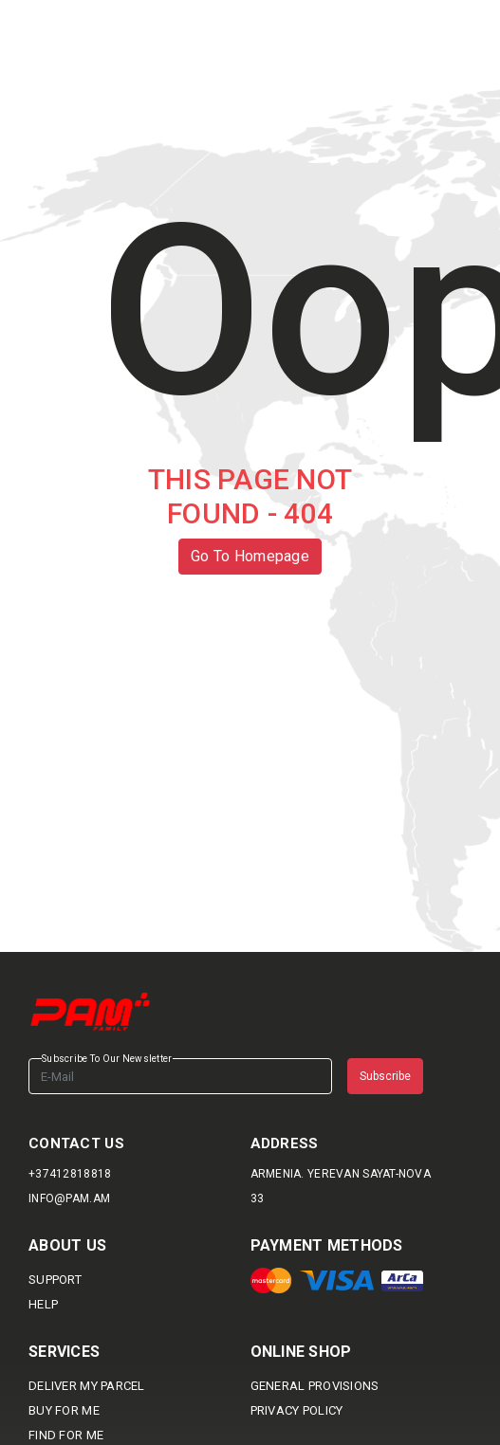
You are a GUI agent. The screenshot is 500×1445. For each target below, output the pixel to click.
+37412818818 (69, 1173)
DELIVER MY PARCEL (86, 1386)
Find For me (65, 1435)
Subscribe (385, 1076)
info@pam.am (69, 1198)
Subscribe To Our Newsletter (107, 1058)
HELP (43, 1304)
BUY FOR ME (64, 1410)
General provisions (315, 1386)
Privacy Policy (296, 1410)
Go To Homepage (250, 556)
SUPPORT (55, 1279)
